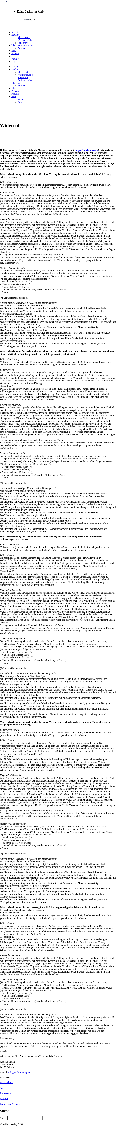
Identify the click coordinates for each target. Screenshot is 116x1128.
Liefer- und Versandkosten (13, 1104)
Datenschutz (6, 1082)
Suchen (3, 1118)
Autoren (4, 1098)
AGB (2, 1087)
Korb (16, 20)
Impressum (5, 1093)
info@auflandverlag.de (19, 1072)
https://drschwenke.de (86, 150)
